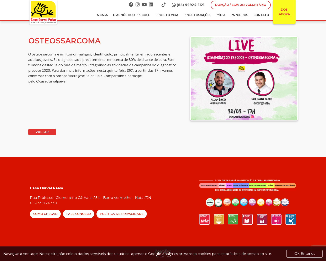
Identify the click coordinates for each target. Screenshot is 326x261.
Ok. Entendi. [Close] (304, 254)
